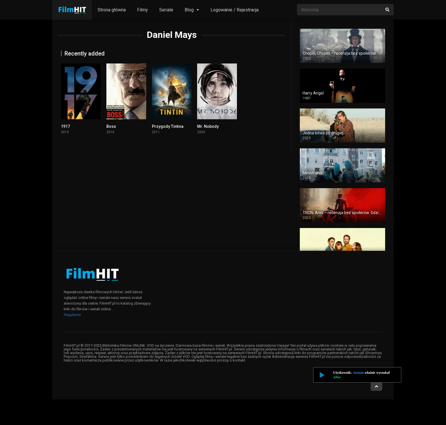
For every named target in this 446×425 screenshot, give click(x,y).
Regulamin (72, 315)
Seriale (166, 10)
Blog (189, 10)
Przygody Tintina (167, 126)
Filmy (142, 10)
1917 (65, 126)
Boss (111, 126)
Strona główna (112, 10)
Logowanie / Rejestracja (234, 10)
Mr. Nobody (208, 126)
